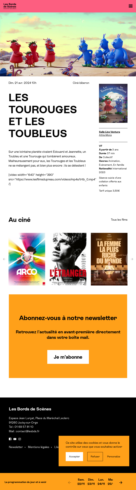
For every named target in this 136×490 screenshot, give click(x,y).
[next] (120, 482)
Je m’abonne (68, 357)
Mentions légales (38, 447)
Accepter (74, 456)
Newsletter (16, 447)
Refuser (95, 456)
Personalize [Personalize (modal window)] (113, 456)
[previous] (69, 482)
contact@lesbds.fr (27, 431)
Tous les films (119, 219)
